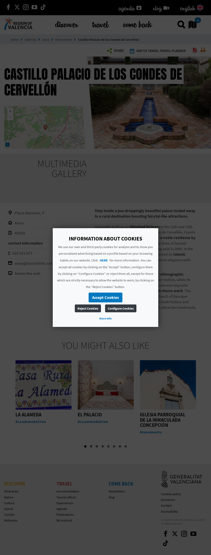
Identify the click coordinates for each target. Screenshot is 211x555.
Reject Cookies (87, 308)
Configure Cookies (121, 308)
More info (105, 318)
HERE (104, 260)
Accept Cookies (105, 297)
